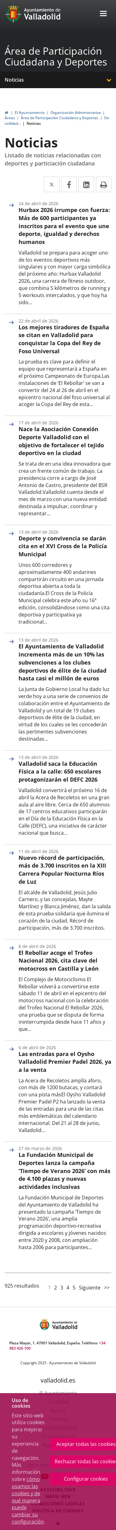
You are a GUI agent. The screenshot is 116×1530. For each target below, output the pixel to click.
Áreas (10, 117)
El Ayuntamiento (30, 112)
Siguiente (90, 1287)
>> (107, 1287)
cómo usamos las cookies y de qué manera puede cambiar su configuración (28, 1500)
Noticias (14, 79)
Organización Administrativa (75, 112)
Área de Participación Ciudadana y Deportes (56, 56)
